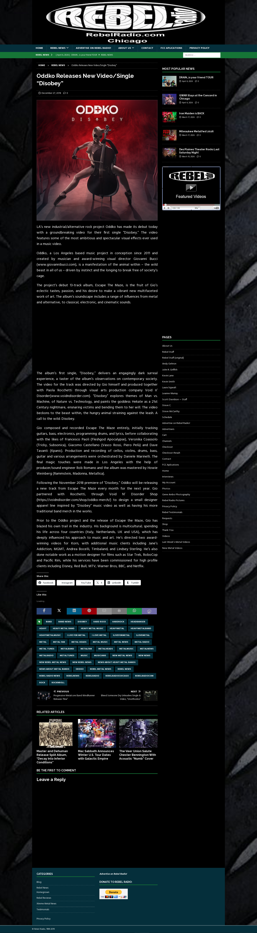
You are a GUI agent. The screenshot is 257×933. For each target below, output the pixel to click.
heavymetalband (141, 628)
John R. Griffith (169, 370)
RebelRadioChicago (117, 676)
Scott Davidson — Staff (174, 400)
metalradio (46, 655)
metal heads (78, 642)
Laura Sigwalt (169, 388)
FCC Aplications (171, 48)
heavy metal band (63, 628)
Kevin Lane (168, 376)
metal (43, 642)
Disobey (82, 622)
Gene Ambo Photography (176, 495)
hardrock (118, 622)
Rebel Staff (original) (173, 358)
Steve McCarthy (171, 411)
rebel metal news (100, 669)
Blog (39, 882)
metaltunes (67, 655)
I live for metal (76, 635)
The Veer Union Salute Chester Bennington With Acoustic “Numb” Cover (137, 754)
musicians (100, 655)
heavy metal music (92, 628)
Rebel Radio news (49, 676)
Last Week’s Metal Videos (176, 542)
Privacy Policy (200, 48)
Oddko (80, 669)
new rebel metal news (52, 662)
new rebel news (81, 662)
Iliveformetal (121, 635)
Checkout (167, 447)
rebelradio (92, 676)
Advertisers (168, 429)
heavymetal (117, 628)
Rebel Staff (168, 352)
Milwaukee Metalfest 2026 (196, 131)
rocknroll (58, 682)
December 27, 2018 (51, 93)
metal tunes (46, 649)
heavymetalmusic (50, 635)
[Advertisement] (189, 276)
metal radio (142, 642)
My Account (168, 483)
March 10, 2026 (188, 156)
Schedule (167, 417)
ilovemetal (143, 635)
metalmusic (126, 649)
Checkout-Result (171, 453)
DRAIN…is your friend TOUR (196, 77)
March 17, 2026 (188, 117)
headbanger (138, 622)
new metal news (122, 655)
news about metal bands (54, 669)
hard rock (99, 622)
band (49, 622)
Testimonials (43, 909)
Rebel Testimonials (172, 512)
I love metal (99, 635)
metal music (100, 642)
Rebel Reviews (44, 898)
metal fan (59, 642)
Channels (167, 441)
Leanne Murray (170, 393)
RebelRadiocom (144, 676)
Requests (167, 518)
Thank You (167, 530)
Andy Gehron (169, 364)
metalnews (146, 649)
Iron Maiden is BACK (191, 113)
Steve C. (166, 405)
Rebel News (57, 48)
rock (42, 682)
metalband (67, 649)
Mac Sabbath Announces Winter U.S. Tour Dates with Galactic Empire (96, 754)
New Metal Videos (172, 548)
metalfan (86, 649)
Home (39, 48)
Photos (166, 489)
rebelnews (72, 676)
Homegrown (43, 892)
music (84, 655)
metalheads (105, 649)
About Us (124, 48)
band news (64, 622)
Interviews (167, 477)
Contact (147, 48)
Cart (164, 435)
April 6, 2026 (187, 81)
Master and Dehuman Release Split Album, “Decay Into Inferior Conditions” (52, 756)
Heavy (42, 628)
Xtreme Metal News (46, 904)
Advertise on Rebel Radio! (93, 48)
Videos (166, 536)
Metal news (121, 642)
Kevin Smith (168, 382)
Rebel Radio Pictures (173, 500)
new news (144, 655)
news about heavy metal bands (116, 662)
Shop (165, 524)
